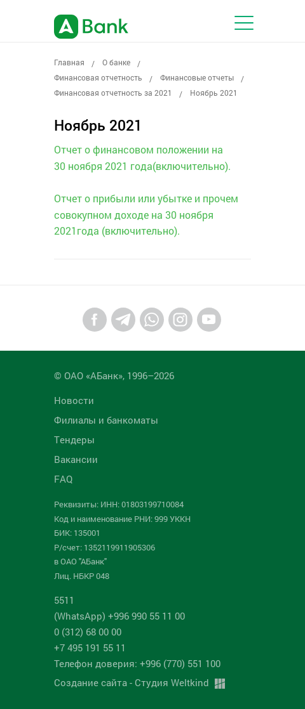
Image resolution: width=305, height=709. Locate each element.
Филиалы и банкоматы (106, 419)
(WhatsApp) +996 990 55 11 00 (119, 615)
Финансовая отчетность (98, 77)
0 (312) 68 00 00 (87, 631)
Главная (69, 62)
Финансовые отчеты (197, 77)
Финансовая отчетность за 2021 (113, 93)
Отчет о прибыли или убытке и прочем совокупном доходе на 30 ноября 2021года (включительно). (146, 214)
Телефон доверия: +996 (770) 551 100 (137, 663)
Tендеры (74, 439)
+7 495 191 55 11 (90, 647)
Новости (74, 400)
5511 (64, 600)
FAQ (63, 478)
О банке (116, 62)
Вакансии (76, 459)
